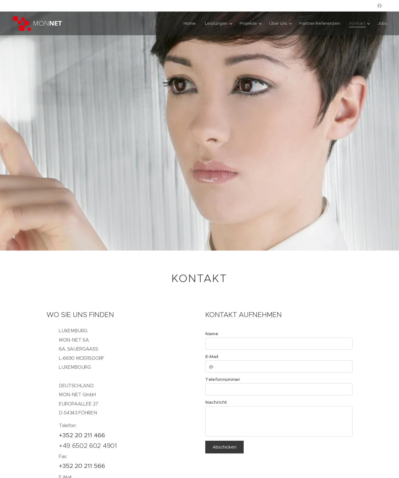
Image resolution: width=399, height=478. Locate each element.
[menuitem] (187, 23)
